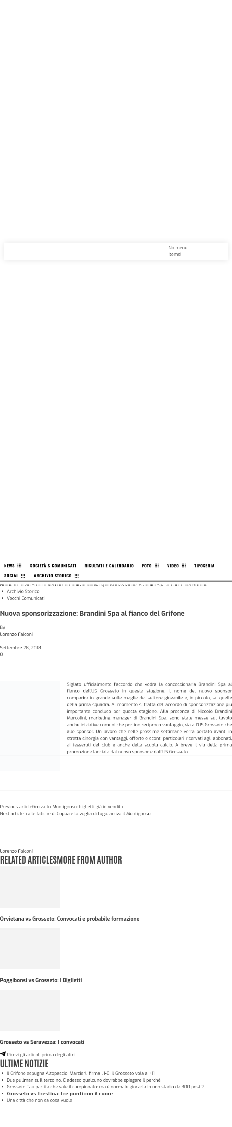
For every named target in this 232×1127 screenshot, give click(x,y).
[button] (216, 247)
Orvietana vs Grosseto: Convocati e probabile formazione (69, 918)
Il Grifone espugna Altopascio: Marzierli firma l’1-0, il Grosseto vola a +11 (81, 1073)
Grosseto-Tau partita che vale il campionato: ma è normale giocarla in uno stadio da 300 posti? (105, 1087)
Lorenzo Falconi (16, 634)
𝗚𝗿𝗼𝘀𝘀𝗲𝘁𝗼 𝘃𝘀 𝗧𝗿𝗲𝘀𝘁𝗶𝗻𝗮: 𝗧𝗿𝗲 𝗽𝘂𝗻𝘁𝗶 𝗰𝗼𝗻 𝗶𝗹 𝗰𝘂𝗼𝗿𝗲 (60, 1094)
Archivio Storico (30, 585)
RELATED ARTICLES (28, 859)
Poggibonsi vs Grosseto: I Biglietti (41, 980)
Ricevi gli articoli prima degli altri (37, 1055)
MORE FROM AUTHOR (89, 859)
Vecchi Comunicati (66, 585)
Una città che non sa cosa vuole (39, 1100)
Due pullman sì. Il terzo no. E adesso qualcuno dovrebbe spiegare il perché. (84, 1080)
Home (6, 585)
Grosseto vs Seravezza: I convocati (42, 1042)
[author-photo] (14, 844)
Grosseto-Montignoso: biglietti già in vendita (77, 807)
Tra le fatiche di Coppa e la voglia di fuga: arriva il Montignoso (87, 814)
